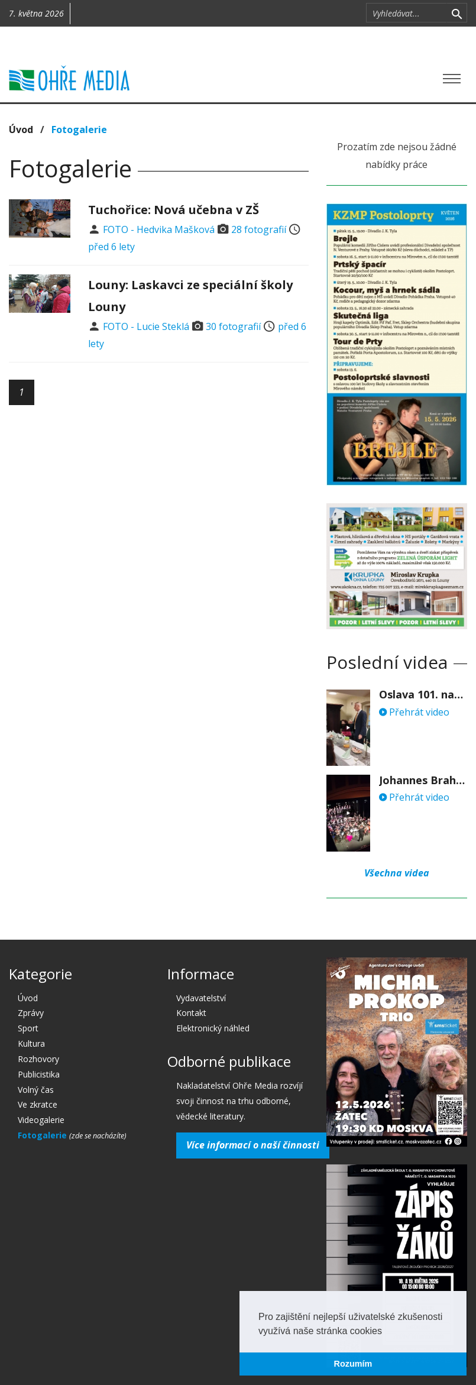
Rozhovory (38, 1058)
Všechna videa (396, 872)
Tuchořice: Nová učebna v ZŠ (173, 210)
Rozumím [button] (353, 1363)
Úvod (21, 129)
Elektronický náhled (213, 1028)
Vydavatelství (201, 998)
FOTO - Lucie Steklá (146, 326)
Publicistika (39, 1074)
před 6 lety (111, 246)
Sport (28, 1028)
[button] (386, 1332)
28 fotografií (258, 229)
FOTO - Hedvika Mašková (159, 229)
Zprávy (31, 1012)
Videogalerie (41, 1119)
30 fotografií (233, 326)
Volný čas (36, 1089)
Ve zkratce (37, 1104)
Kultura (31, 1043)
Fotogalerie (79, 129)
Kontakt (191, 1012)
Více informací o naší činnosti (252, 1144)
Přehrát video (414, 712)
